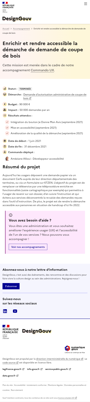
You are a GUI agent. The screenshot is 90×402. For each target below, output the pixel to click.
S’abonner (11, 286)
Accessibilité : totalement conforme (30, 385)
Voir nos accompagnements (28, 247)
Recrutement (17, 390)
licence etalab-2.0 (66, 398)
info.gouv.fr (33, 369)
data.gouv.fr (9, 375)
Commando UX (42, 70)
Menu (85, 4)
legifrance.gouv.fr (12, 369)
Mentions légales (55, 385)
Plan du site (8, 385)
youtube (15, 311)
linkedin (5, 311)
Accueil (6, 28)
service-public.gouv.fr (56, 369)
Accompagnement (21, 28)
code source (9, 362)
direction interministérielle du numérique (58, 359)
